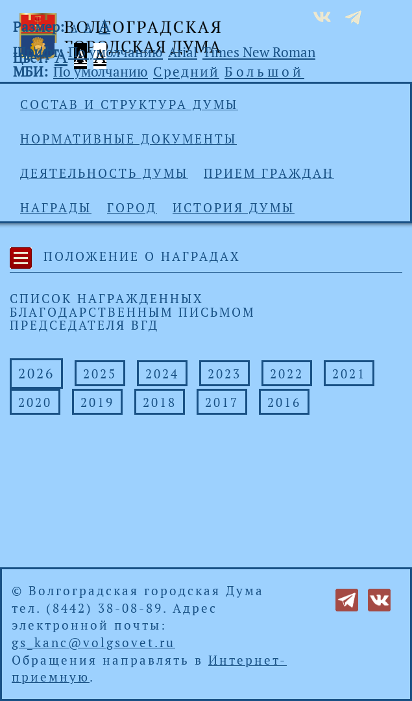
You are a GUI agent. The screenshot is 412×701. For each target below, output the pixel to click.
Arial (182, 52)
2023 (224, 374)
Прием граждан (269, 173)
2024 (162, 374)
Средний (186, 71)
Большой (264, 71)
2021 (349, 374)
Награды (55, 207)
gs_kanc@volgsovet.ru (93, 642)
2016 (284, 402)
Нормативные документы (128, 139)
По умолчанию (115, 52)
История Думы (234, 207)
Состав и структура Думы (129, 104)
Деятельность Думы (104, 173)
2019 (97, 402)
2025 (100, 374)
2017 (222, 402)
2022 (287, 374)
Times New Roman (258, 52)
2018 (159, 402)
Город (132, 207)
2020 (35, 402)
